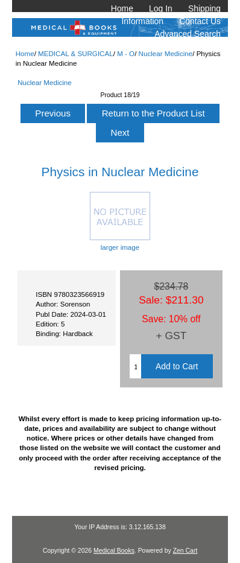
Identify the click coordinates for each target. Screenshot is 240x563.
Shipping (204, 8)
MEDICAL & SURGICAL (75, 53)
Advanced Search (187, 34)
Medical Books (113, 550)
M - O (125, 53)
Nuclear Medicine (166, 53)
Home (122, 8)
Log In (160, 8)
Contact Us (200, 21)
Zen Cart (185, 550)
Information (143, 21)
